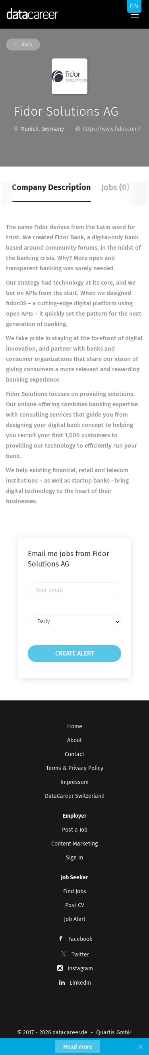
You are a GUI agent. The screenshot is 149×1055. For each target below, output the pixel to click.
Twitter (80, 954)
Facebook (80, 939)
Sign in (74, 857)
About (74, 740)
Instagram (80, 968)
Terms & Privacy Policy (74, 768)
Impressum (74, 782)
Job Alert (74, 919)
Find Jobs (74, 891)
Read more (77, 1046)
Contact (74, 754)
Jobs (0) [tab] (115, 187)
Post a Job (74, 829)
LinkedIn (80, 982)
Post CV (74, 905)
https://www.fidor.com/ (112, 129)
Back (26, 44)
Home (74, 726)
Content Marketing (74, 843)
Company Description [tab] (51, 187)
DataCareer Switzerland (74, 796)
